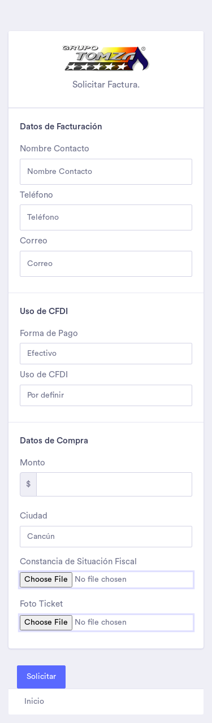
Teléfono (36, 195)
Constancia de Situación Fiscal (78, 562)
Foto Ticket (41, 604)
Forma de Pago (49, 333)
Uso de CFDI (44, 375)
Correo (33, 241)
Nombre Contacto (54, 149)
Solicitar (41, 677)
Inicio (34, 701)
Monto (32, 463)
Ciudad (33, 516)
